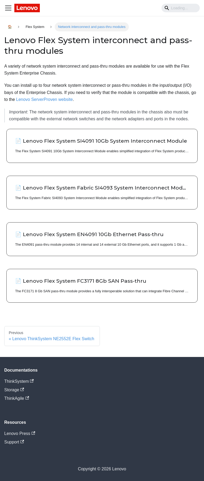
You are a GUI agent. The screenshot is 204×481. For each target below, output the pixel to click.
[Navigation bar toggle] (8, 8)
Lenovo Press (19, 433)
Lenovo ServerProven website (44, 99)
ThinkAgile (16, 398)
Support (14, 442)
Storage (14, 390)
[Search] (181, 8)
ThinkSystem (19, 381)
